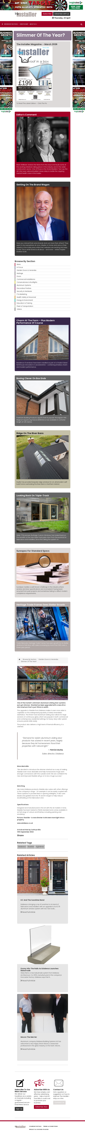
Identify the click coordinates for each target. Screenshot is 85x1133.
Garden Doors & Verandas (26, 270)
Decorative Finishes (24, 288)
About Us (33, 24)
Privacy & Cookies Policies (38, 1129)
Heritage (20, 273)
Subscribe (47, 14)
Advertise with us (61, 14)
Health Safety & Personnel (26, 297)
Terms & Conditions (50, 1126)
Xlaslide (31, 846)
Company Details (35, 1126)
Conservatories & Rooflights (27, 282)
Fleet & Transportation (25, 306)
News (19, 264)
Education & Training (24, 303)
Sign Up (19, 1109)
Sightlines (40, 846)
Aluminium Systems (24, 285)
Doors (19, 276)
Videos (19, 309)
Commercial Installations (26, 279)
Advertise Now (41, 1107)
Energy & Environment (25, 300)
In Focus (20, 267)
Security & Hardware (24, 291)
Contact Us (59, 1102)
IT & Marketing (22, 294)
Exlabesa (22, 846)
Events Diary (24, 24)
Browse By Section (11, 24)
